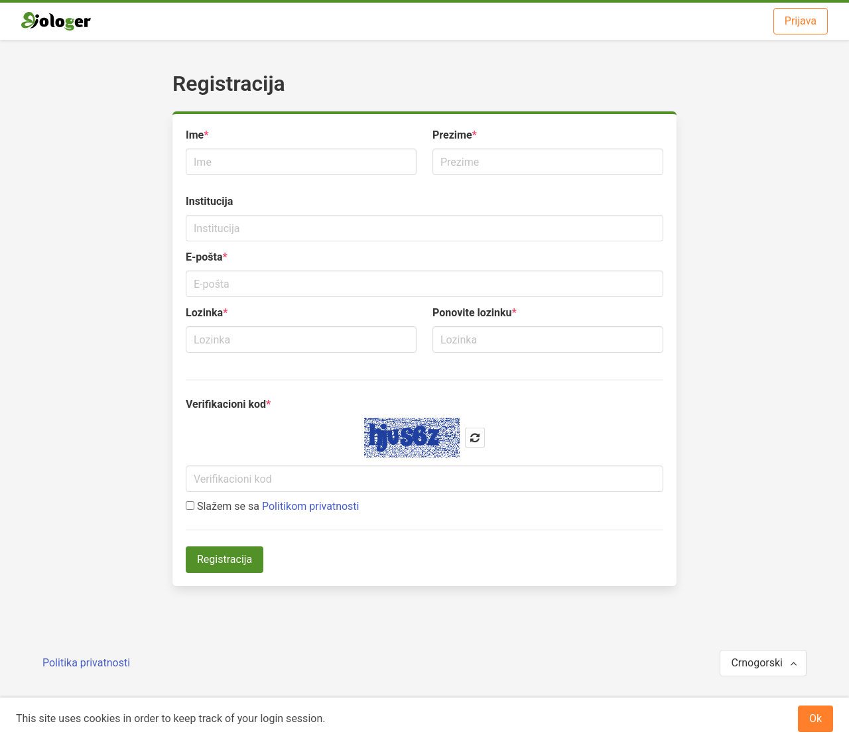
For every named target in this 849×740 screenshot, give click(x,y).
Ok (815, 718)
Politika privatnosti (86, 662)
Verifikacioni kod (226, 404)
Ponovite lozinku (471, 312)
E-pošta (204, 257)
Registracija (224, 559)
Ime (195, 135)
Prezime (452, 135)
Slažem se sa (272, 506)
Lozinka (204, 312)
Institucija (209, 201)
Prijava (800, 21)
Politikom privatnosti (310, 506)
